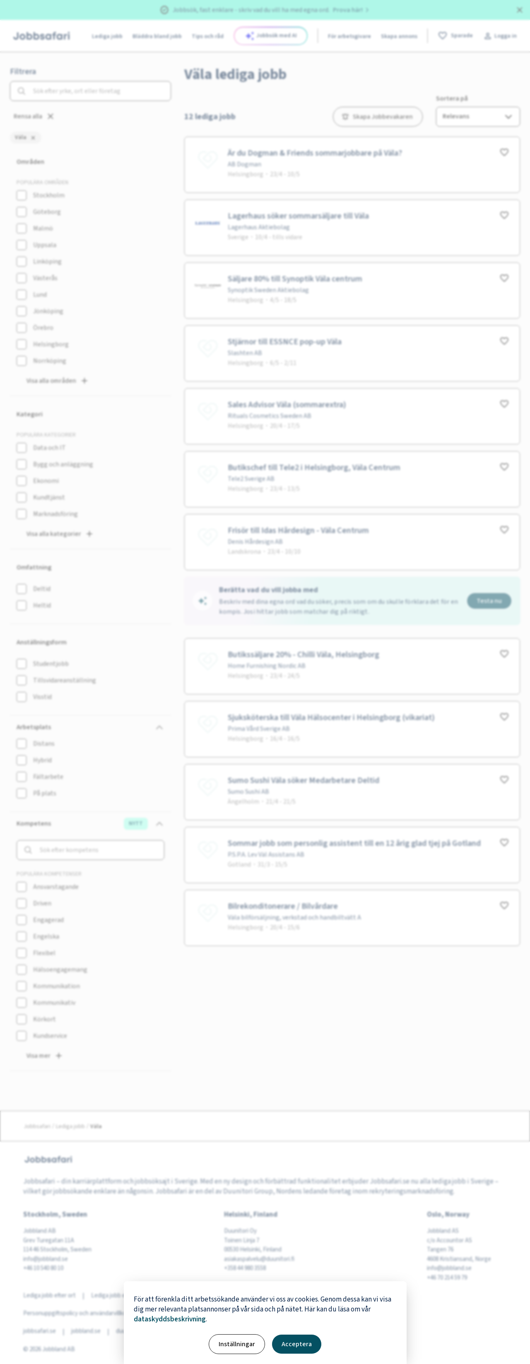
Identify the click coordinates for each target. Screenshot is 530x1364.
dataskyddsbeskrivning (170, 1319)
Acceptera (297, 1344)
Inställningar (237, 1344)
